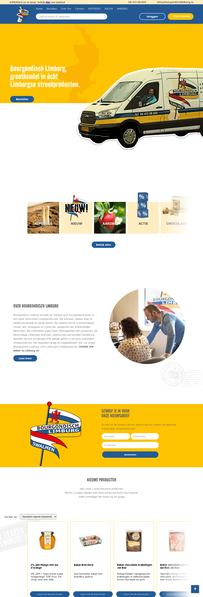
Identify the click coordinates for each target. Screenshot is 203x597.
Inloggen (152, 16)
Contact (79, 8)
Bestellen (51, 8)
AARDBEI (122, 8)
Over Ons (66, 8)
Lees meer (25, 358)
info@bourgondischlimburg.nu (173, 2)
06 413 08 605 (135, 2)
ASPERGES (94, 8)
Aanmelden (130, 454)
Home (39, 8)
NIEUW (109, 8)
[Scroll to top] (195, 589)
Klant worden (181, 16)
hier (48, 2)
